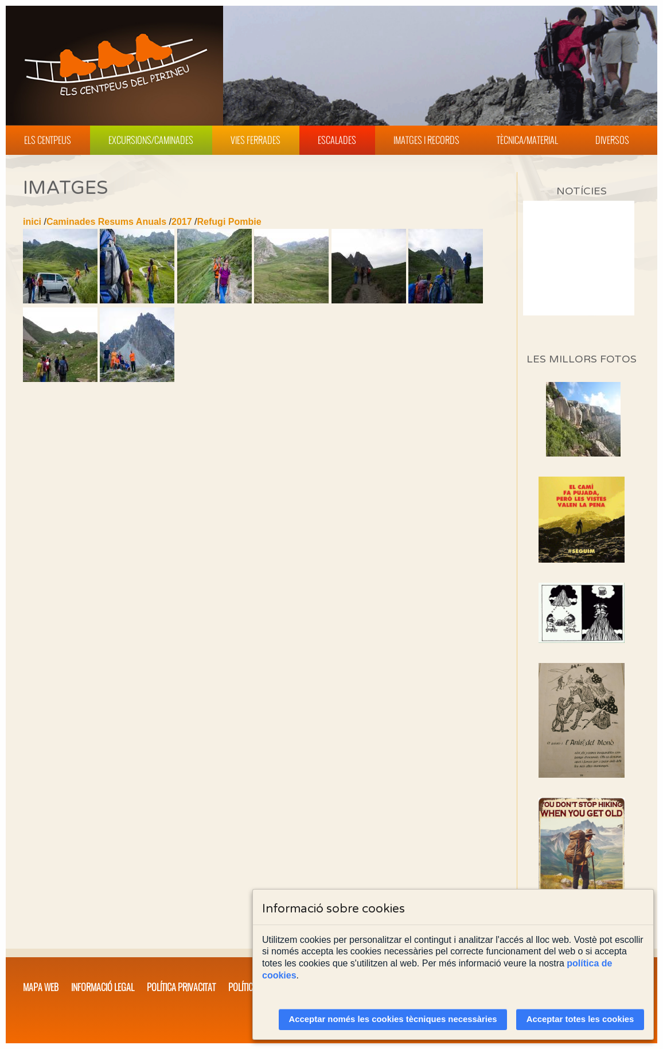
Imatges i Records (426, 140)
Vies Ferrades (255, 140)
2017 (181, 222)
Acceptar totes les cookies (580, 1019)
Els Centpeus (47, 140)
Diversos (612, 140)
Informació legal (102, 987)
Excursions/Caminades (150, 140)
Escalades (337, 140)
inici (32, 222)
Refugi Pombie (229, 222)
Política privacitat (181, 987)
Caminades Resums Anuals (106, 222)
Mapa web (40, 987)
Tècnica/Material (527, 140)
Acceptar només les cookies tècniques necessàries (393, 1019)
